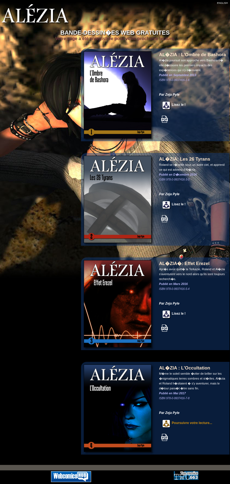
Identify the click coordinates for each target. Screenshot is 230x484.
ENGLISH (222, 3)
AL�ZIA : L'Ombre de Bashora (192, 54)
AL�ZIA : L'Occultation (184, 368)
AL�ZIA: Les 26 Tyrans (184, 159)
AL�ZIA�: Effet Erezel (184, 263)
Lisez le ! (172, 105)
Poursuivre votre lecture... (185, 423)
